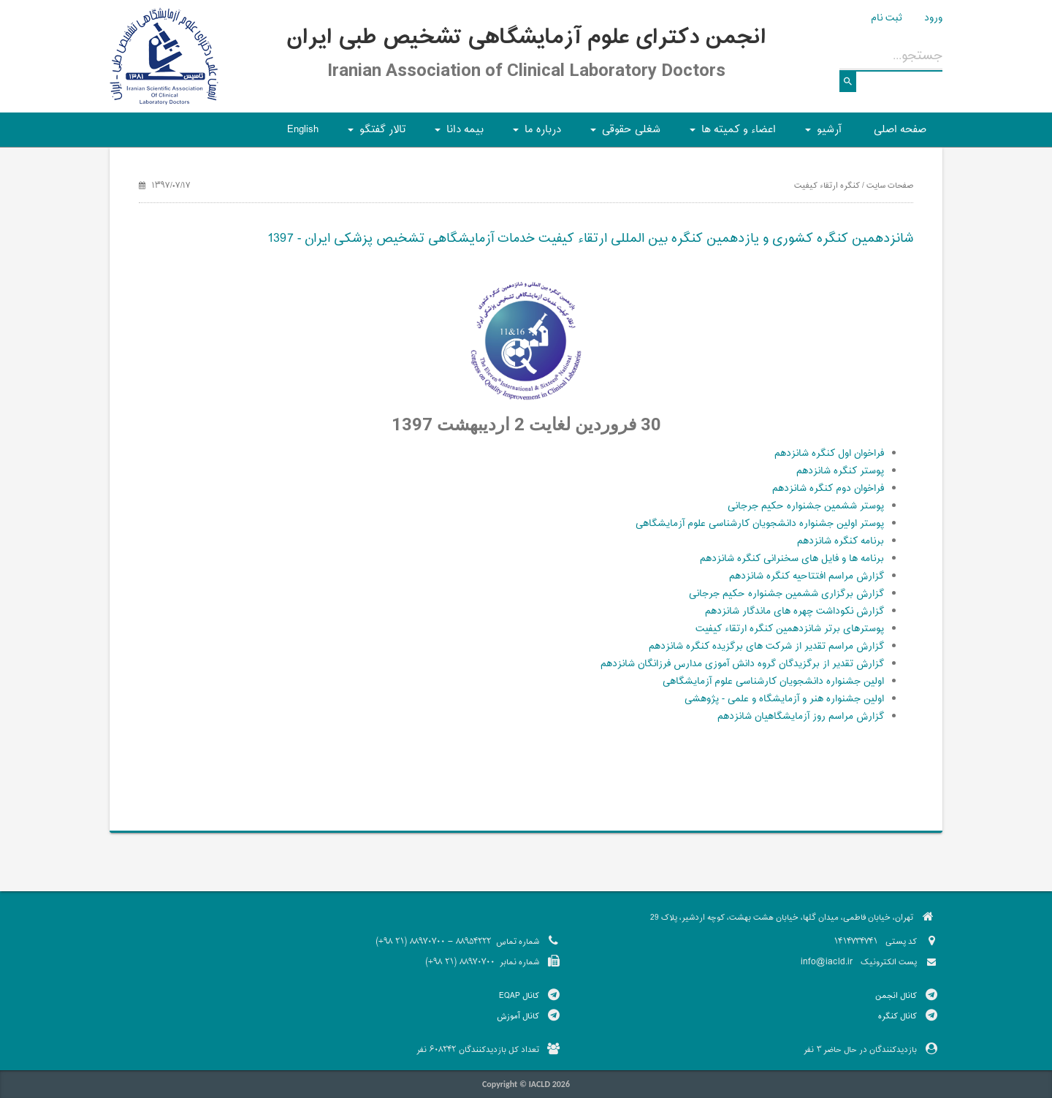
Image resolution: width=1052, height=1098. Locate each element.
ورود (933, 18)
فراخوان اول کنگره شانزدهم (829, 454)
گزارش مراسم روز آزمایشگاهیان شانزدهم (800, 717)
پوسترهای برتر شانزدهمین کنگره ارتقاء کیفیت (789, 629)
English (303, 129)
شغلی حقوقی (623, 134)
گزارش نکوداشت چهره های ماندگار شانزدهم (794, 611)
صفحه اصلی (900, 129)
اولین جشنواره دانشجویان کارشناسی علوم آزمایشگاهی (773, 682)
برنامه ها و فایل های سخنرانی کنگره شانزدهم (792, 559)
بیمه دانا (457, 134)
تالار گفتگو (374, 134)
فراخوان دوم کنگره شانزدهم (828, 489)
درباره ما (534, 134)
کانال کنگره (897, 1016)
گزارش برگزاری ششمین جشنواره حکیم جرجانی (786, 594)
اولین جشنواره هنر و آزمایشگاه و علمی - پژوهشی (784, 699)
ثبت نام (886, 18)
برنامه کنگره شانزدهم (840, 541)
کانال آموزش (518, 1016)
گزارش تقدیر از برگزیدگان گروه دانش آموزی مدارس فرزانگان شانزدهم (742, 664)
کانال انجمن (896, 995)
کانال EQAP (519, 995)
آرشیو (821, 134)
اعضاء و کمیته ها (730, 134)
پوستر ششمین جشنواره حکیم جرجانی (806, 506)
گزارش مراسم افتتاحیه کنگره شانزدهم (806, 576)
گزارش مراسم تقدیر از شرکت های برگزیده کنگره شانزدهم (766, 646)
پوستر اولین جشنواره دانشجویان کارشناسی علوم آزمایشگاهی (760, 524)
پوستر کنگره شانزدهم (840, 471)
